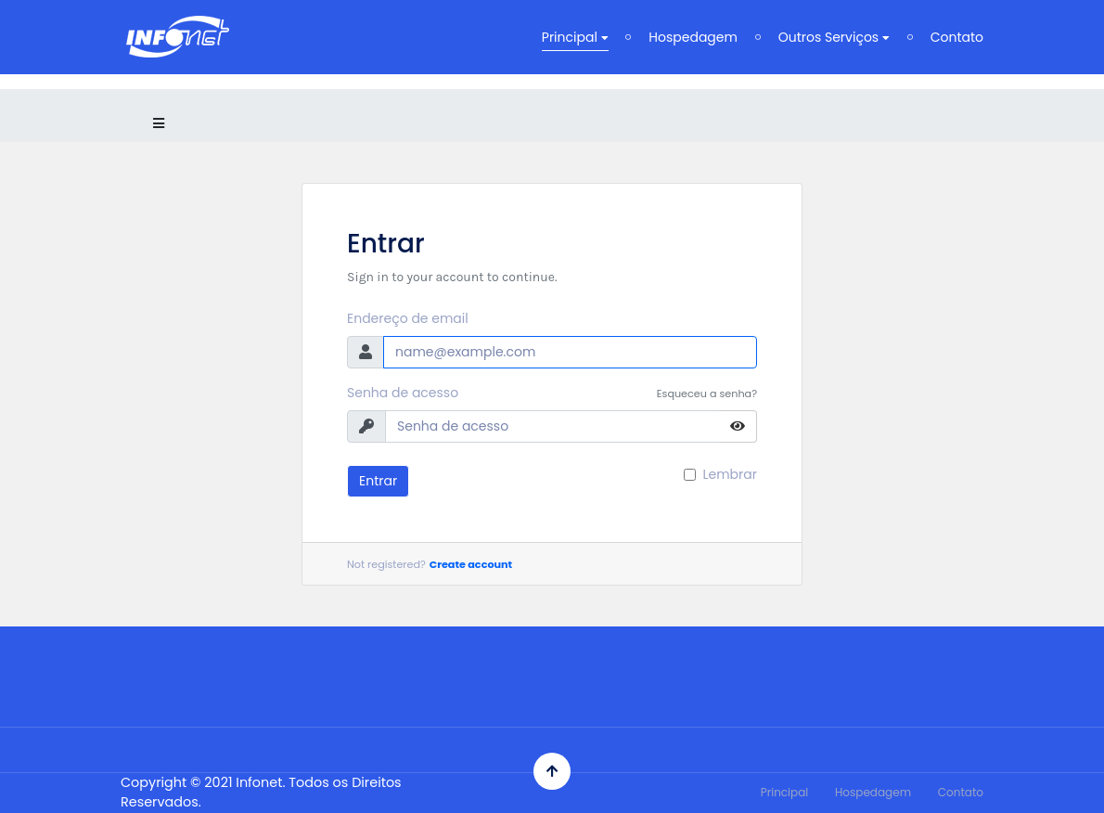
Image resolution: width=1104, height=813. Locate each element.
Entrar (378, 480)
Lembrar (729, 474)
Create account (471, 564)
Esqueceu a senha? (707, 393)
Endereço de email (408, 318)
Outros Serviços (834, 37)
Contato (957, 37)
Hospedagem (693, 37)
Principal (575, 37)
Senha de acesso (402, 392)
